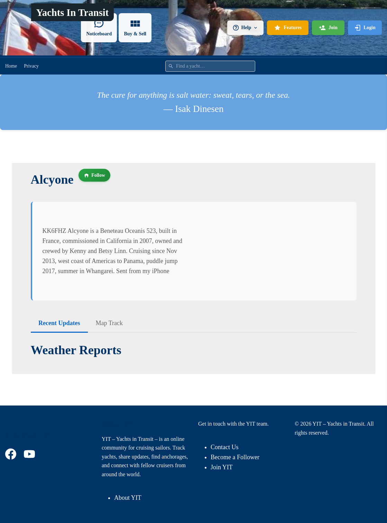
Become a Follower (235, 457)
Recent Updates (59, 323)
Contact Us (225, 447)
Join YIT (222, 467)
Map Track (109, 323)
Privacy (31, 66)
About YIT (127, 497)
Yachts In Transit (72, 12)
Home (11, 66)
